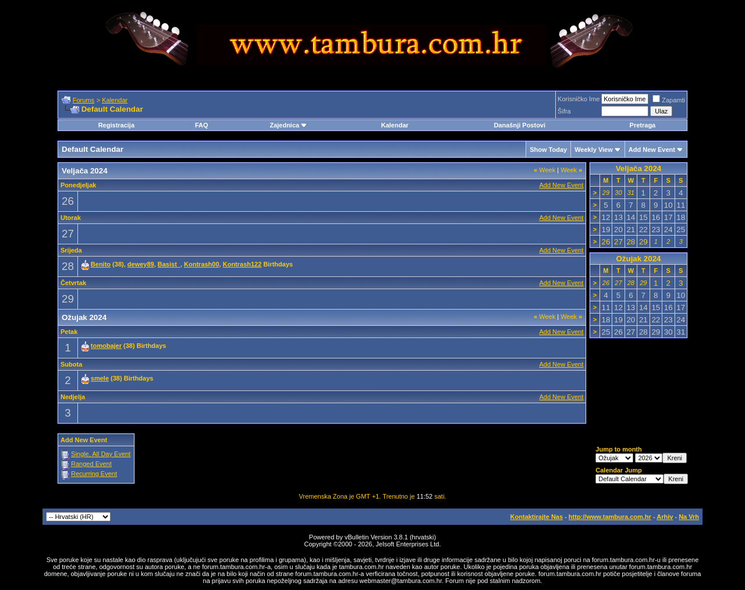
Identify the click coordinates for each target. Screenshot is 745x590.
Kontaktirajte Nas (536, 516)
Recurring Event (94, 473)
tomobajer (106, 345)
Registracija (116, 125)
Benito (101, 264)
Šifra (564, 111)
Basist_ (169, 264)
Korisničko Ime (578, 98)
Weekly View (593, 149)
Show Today (548, 149)
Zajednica (288, 125)
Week (544, 169)
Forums (83, 100)
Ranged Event (91, 463)
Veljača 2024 (639, 168)
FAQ (201, 125)
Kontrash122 (242, 264)
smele (100, 378)
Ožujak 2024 (638, 258)
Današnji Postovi (519, 125)
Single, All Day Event (100, 453)
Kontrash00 (201, 264)
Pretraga (643, 125)
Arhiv (665, 516)
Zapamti (668, 100)
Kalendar (114, 100)
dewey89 (140, 264)
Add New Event (652, 149)
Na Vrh (689, 516)
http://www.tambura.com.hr (610, 516)
